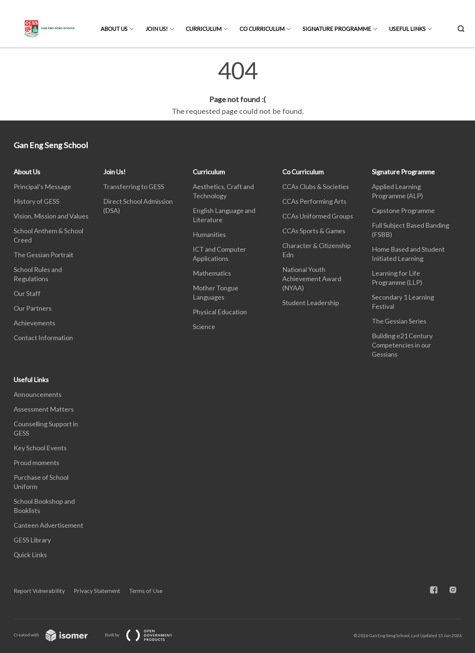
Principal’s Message (42, 186)
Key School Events (40, 448)
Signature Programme (337, 28)
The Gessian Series (399, 321)
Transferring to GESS (133, 186)
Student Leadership (310, 302)
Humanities (209, 234)
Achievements (34, 323)
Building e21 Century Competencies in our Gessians (402, 345)
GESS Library (32, 540)
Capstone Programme (403, 210)
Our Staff (27, 293)
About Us (114, 28)
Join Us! (157, 28)
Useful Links (407, 28)
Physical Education (220, 312)
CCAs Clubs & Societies (315, 186)
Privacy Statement (97, 590)
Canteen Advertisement (48, 525)
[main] (237, 88)
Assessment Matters (44, 409)
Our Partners (33, 308)
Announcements (38, 394)
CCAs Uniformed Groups (317, 216)
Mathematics (212, 273)
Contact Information (43, 338)
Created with (56, 635)
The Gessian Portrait (43, 255)
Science (204, 326)
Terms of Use (146, 590)
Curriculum (203, 28)
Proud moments (36, 462)
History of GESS (36, 201)
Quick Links (30, 555)
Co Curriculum (262, 28)
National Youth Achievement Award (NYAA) (311, 278)
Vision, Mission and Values (51, 216)
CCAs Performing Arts (314, 201)
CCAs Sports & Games (313, 231)
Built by (144, 635)
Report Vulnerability (39, 590)
